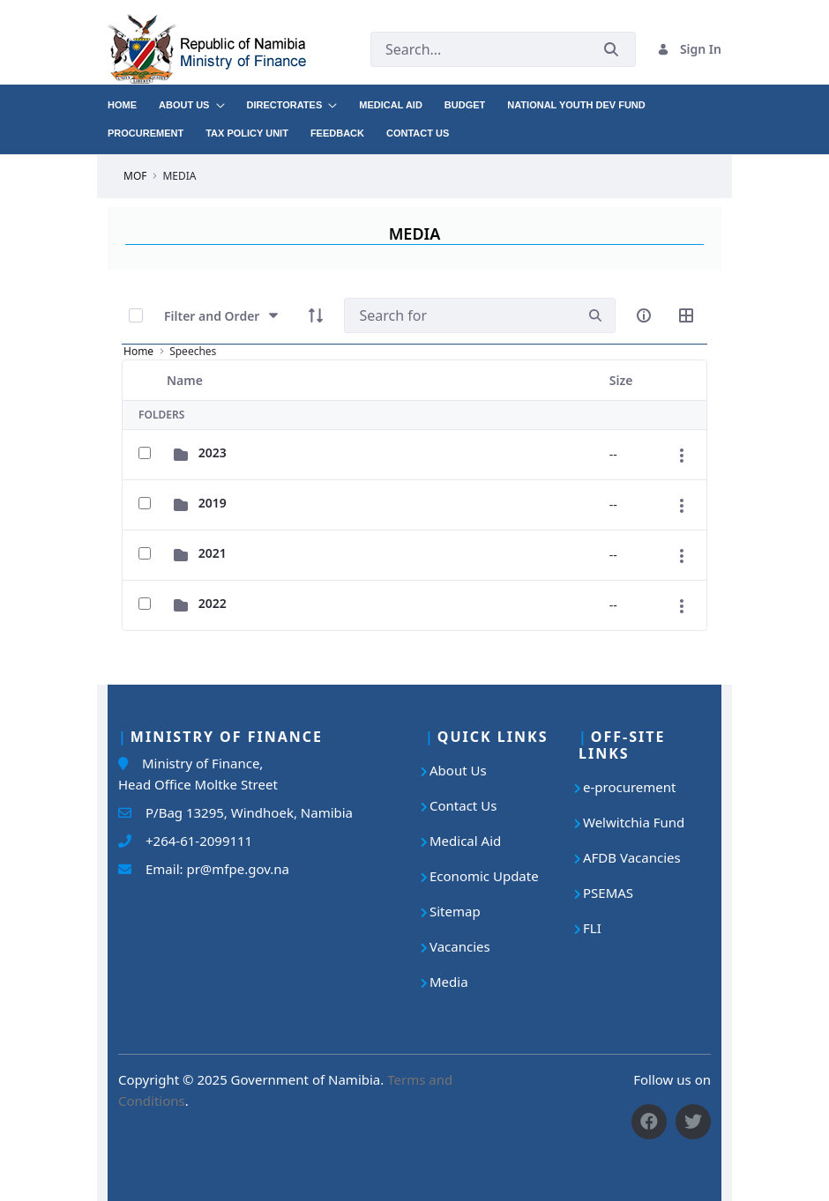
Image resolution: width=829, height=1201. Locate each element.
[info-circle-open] (644, 315)
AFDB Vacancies (632, 857)
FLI (592, 928)
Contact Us (463, 805)
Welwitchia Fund (633, 822)
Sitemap (455, 911)
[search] (595, 316)
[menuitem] (133, 99)
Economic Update (484, 876)
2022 (212, 603)
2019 (212, 502)
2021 (212, 553)
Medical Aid (465, 840)
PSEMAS (608, 892)
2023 (212, 452)
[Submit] (611, 49)
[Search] (460, 315)
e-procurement (629, 787)
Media (448, 981)
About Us (458, 770)
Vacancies (459, 946)
